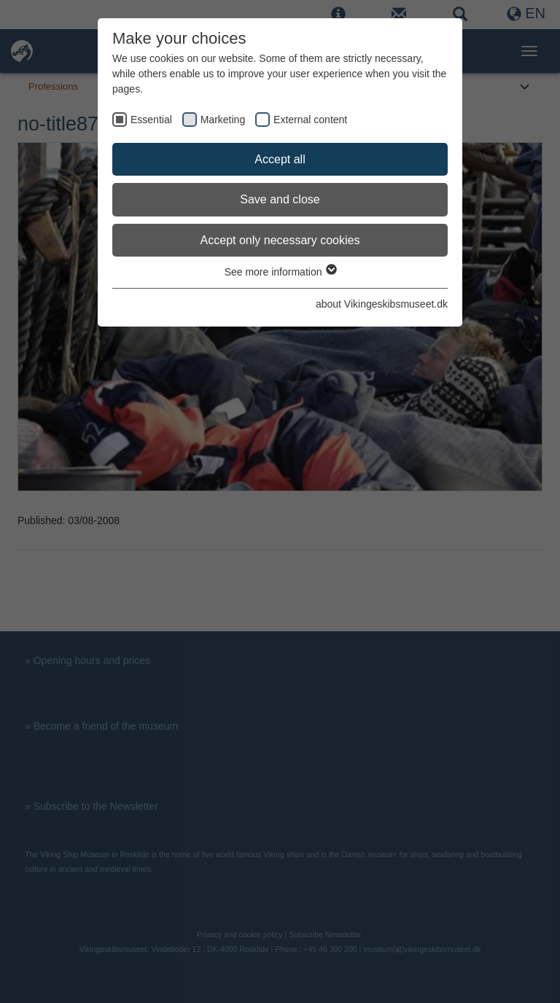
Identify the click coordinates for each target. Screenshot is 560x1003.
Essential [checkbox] (151, 119)
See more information (280, 272)
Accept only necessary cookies (280, 240)
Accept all (279, 159)
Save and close (279, 199)
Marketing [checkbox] (223, 119)
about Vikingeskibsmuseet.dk (382, 304)
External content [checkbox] (310, 119)
